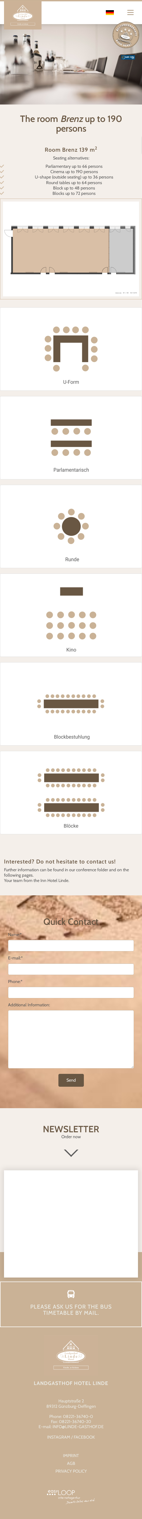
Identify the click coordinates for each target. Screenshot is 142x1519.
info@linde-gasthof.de (78, 1426)
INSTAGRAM (58, 1437)
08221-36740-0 (78, 1416)
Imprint (71, 1455)
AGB (71, 1463)
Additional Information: (29, 1004)
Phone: (15, 981)
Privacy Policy (71, 1471)
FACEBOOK (84, 1437)
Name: (15, 934)
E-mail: (15, 957)
